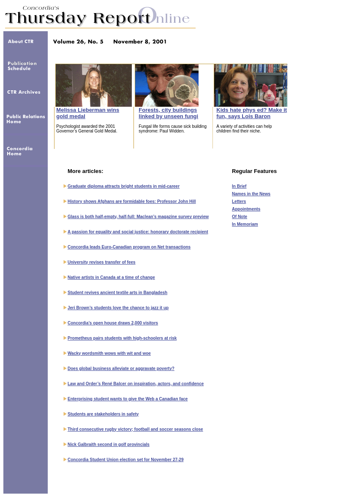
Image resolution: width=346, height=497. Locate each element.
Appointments (246, 209)
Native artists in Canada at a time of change (111, 277)
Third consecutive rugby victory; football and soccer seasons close (135, 429)
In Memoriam (245, 224)
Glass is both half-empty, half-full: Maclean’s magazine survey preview (138, 216)
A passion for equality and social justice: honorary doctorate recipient (138, 232)
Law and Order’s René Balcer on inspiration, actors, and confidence (136, 383)
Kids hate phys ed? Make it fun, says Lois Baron (251, 113)
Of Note (239, 216)
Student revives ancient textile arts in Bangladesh (117, 292)
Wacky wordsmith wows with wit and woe (109, 353)
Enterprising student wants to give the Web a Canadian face (128, 399)
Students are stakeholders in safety (103, 414)
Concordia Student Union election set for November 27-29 (126, 459)
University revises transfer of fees (102, 262)
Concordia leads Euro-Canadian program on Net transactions (129, 247)
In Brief (239, 186)
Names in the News (251, 194)
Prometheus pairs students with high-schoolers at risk (122, 338)
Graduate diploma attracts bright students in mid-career (124, 186)
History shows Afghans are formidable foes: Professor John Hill (132, 201)
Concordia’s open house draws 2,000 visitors (113, 323)
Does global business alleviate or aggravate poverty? (121, 368)
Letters (239, 201)
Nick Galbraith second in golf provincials (109, 444)
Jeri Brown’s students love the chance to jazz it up (118, 307)
